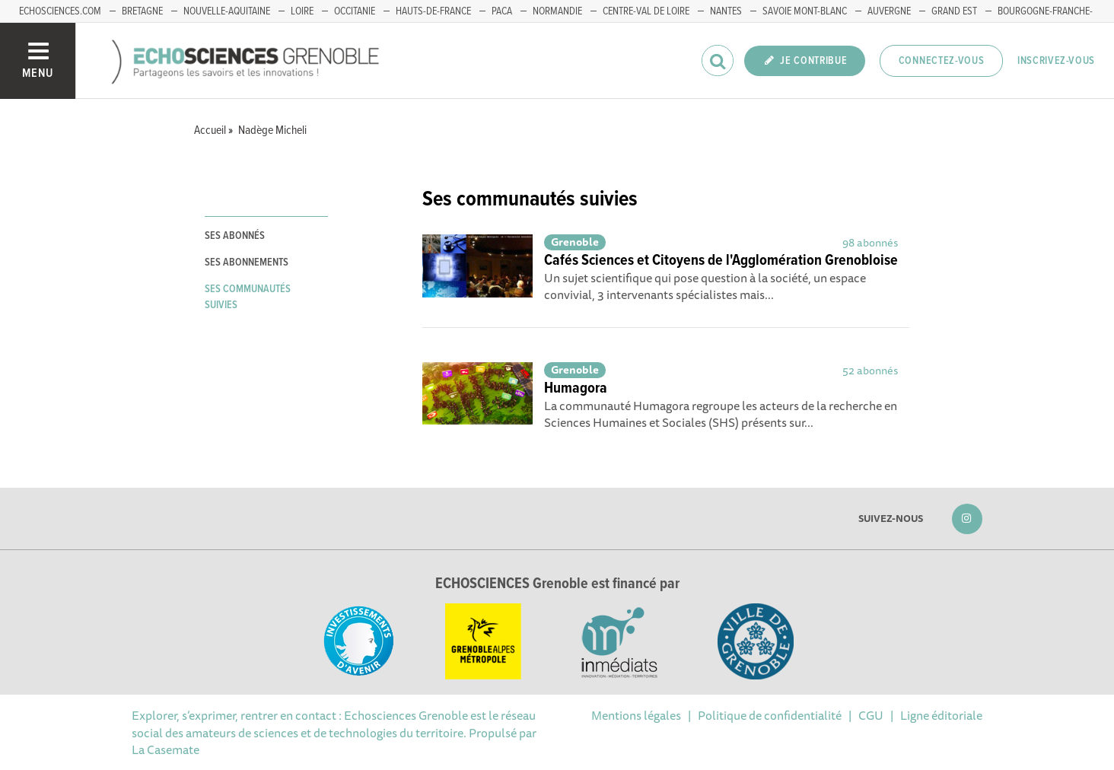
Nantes (726, 11)
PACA (502, 11)
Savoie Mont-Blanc (804, 11)
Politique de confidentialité (770, 715)
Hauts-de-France (433, 11)
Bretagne (142, 11)
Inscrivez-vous (1056, 61)
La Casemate (165, 749)
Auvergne (889, 11)
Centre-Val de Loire (646, 11)
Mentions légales (636, 715)
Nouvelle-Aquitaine (226, 11)
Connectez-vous (942, 61)
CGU (870, 715)
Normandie (557, 11)
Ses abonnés (235, 236)
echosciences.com (60, 11)
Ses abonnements (246, 262)
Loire (302, 11)
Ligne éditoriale (941, 715)
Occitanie (354, 11)
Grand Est (954, 11)
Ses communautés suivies (248, 297)
